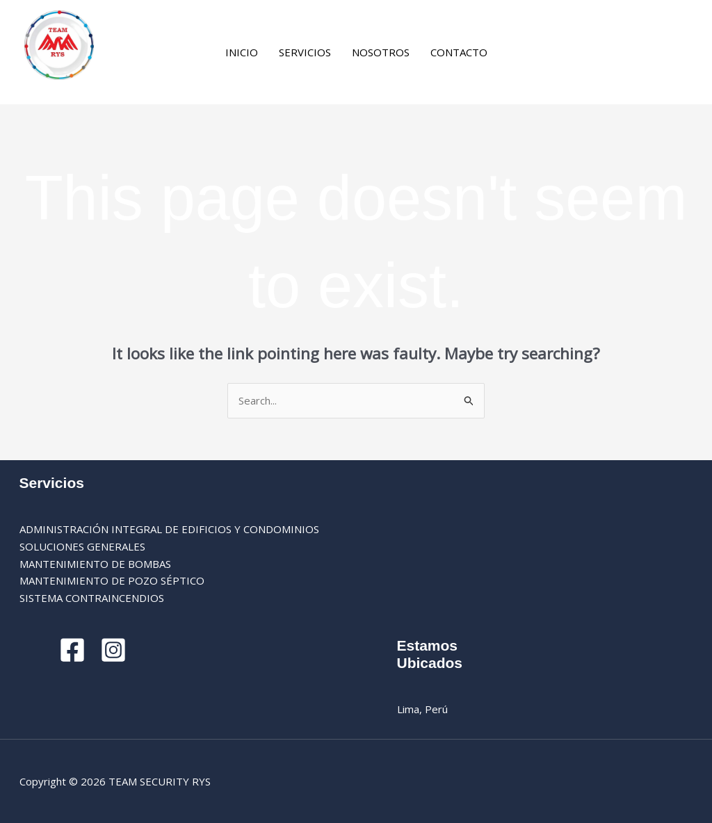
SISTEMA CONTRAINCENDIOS (91, 598)
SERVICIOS (305, 52)
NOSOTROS (381, 52)
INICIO (241, 52)
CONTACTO (458, 52)
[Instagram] (539, 53)
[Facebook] (519, 53)
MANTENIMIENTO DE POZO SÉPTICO (111, 580)
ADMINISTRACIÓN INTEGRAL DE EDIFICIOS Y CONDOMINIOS (169, 529)
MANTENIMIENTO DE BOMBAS (95, 564)
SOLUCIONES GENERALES (82, 546)
